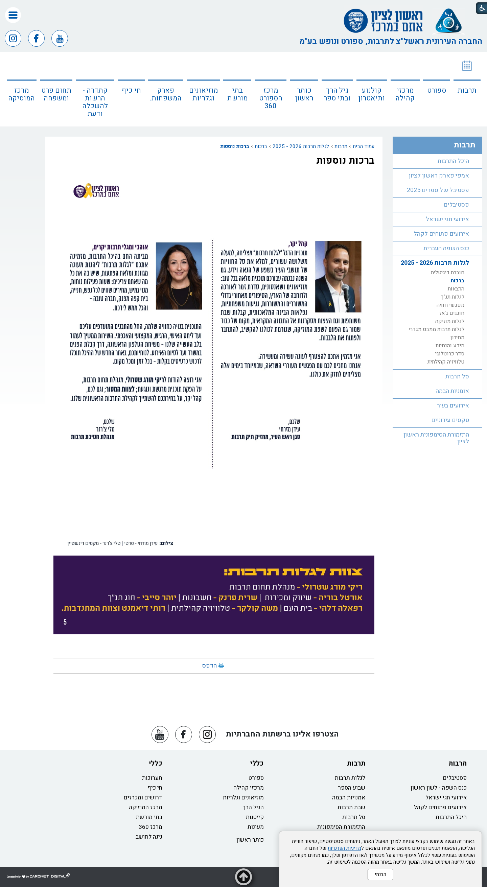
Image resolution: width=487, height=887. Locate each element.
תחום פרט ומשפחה (56, 94)
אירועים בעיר (453, 405)
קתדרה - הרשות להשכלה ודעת (95, 102)
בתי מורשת (237, 94)
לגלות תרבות (350, 778)
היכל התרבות (453, 161)
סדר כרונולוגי (449, 354)
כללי (257, 763)
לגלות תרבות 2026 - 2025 (301, 146)
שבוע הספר (351, 788)
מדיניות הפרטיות (344, 848)
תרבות (467, 90)
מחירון (457, 337)
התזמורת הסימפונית (341, 827)
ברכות (261, 146)
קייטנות (255, 817)
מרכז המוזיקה (145, 807)
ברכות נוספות (234, 146)
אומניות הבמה (452, 391)
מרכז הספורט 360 (270, 98)
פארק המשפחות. (166, 94)
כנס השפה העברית (446, 248)
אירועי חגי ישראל (447, 219)
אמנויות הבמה (348, 797)
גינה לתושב (149, 837)
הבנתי (380, 874)
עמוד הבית (363, 146)
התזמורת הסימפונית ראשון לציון (436, 438)
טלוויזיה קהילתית (445, 362)
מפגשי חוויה (450, 305)
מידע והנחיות (450, 346)
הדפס (209, 665)
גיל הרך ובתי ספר (337, 94)
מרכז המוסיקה (21, 94)
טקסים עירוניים (450, 420)
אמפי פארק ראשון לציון (439, 175)
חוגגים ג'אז (451, 313)
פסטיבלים (456, 204)
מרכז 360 (150, 827)
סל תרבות (457, 376)
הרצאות (456, 289)
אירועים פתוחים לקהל (441, 233)
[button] (13, 15)
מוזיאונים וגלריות (203, 94)
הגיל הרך (253, 807)
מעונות (256, 827)
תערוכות (152, 778)
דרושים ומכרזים (143, 797)
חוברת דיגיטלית (447, 273)
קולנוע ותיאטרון (371, 94)
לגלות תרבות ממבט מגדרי (436, 329)
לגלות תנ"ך (452, 297)
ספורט (436, 90)
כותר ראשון (304, 94)
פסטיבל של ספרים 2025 (438, 190)
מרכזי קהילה (405, 94)
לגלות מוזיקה (449, 321)
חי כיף (131, 90)
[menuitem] (467, 89)
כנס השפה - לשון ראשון (439, 788)
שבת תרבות (351, 807)
